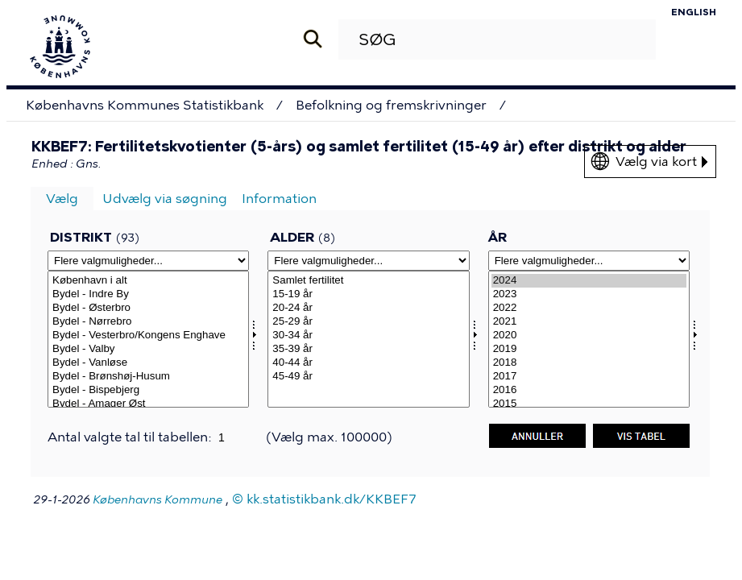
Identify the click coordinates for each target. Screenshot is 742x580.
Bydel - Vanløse (148, 363)
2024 (588, 281)
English (693, 12)
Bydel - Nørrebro (148, 322)
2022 (588, 308)
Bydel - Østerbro (148, 308)
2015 (588, 404)
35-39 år (368, 349)
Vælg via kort (661, 161)
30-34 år (368, 335)
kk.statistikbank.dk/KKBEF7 (332, 499)
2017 (588, 376)
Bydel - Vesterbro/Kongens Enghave (148, 335)
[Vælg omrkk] (148, 339)
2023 (588, 294)
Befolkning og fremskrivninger (391, 105)
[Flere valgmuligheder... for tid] (589, 261)
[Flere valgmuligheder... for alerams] (368, 261)
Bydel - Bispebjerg (148, 390)
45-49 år (368, 376)
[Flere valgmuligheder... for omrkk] (148, 261)
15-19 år (368, 294)
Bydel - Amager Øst (148, 404)
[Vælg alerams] (368, 339)
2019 (588, 349)
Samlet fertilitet (368, 281)
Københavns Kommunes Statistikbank (144, 105)
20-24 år (368, 308)
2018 (588, 363)
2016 (588, 390)
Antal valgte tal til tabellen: (131, 437)
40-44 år (368, 363)
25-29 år (368, 322)
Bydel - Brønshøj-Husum (148, 376)
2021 (588, 322)
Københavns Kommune (157, 500)
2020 (588, 335)
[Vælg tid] (589, 339)
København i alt (148, 281)
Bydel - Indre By (148, 294)
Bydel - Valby (148, 349)
